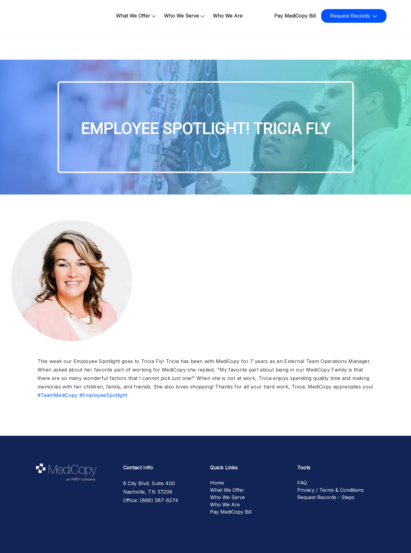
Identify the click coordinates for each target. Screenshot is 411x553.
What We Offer (133, 16)
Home (36, 13)
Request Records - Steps (325, 497)
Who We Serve (181, 16)
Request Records (350, 16)
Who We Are (227, 16)
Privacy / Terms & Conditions (330, 490)
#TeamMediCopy (58, 395)
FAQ (302, 483)
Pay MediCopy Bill (295, 16)
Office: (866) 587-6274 (151, 500)
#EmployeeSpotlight (103, 395)
